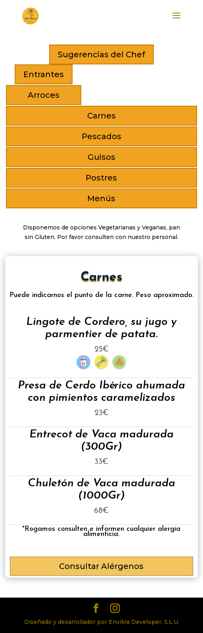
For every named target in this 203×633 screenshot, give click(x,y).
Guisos (101, 157)
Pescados (101, 136)
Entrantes (43, 74)
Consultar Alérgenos (101, 566)
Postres (101, 178)
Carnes (101, 115)
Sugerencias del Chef (101, 54)
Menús (101, 198)
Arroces (43, 95)
